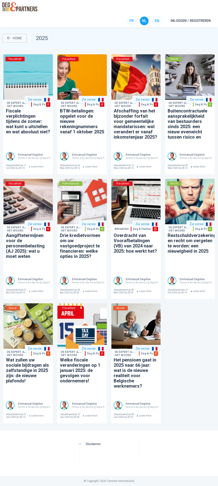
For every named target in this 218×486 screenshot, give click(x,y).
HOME (14, 38)
